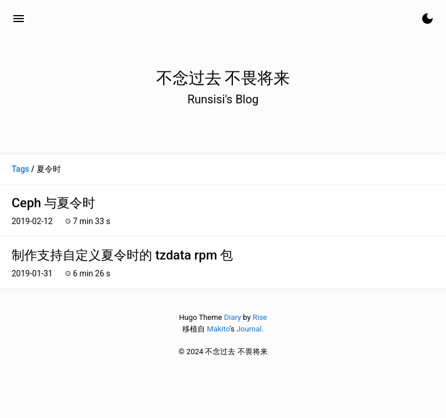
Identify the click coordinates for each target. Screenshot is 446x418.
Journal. (250, 329)
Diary (232, 317)
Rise (260, 317)
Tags (20, 169)
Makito (218, 329)
